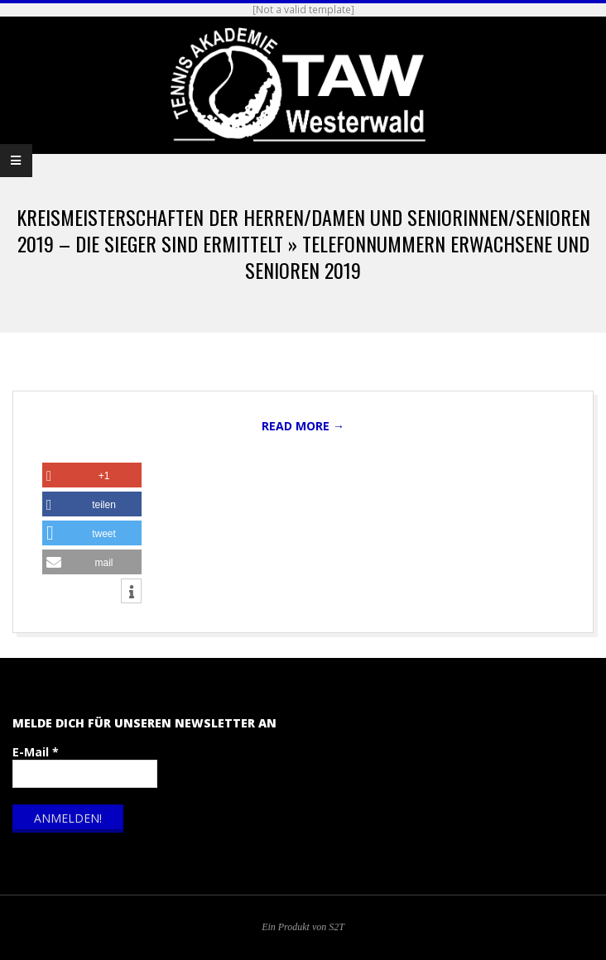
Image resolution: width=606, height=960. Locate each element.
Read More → (303, 426)
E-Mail (35, 752)
